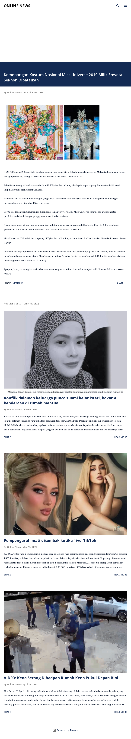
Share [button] (119, 283)
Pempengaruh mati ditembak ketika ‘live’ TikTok (50, 540)
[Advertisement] (65, 38)
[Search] (118, 6)
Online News (17, 5)
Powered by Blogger (65, 730)
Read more (120, 437)
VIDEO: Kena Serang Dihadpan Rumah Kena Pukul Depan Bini (61, 677)
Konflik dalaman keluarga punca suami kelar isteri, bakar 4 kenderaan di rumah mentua (60, 400)
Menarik (18, 283)
